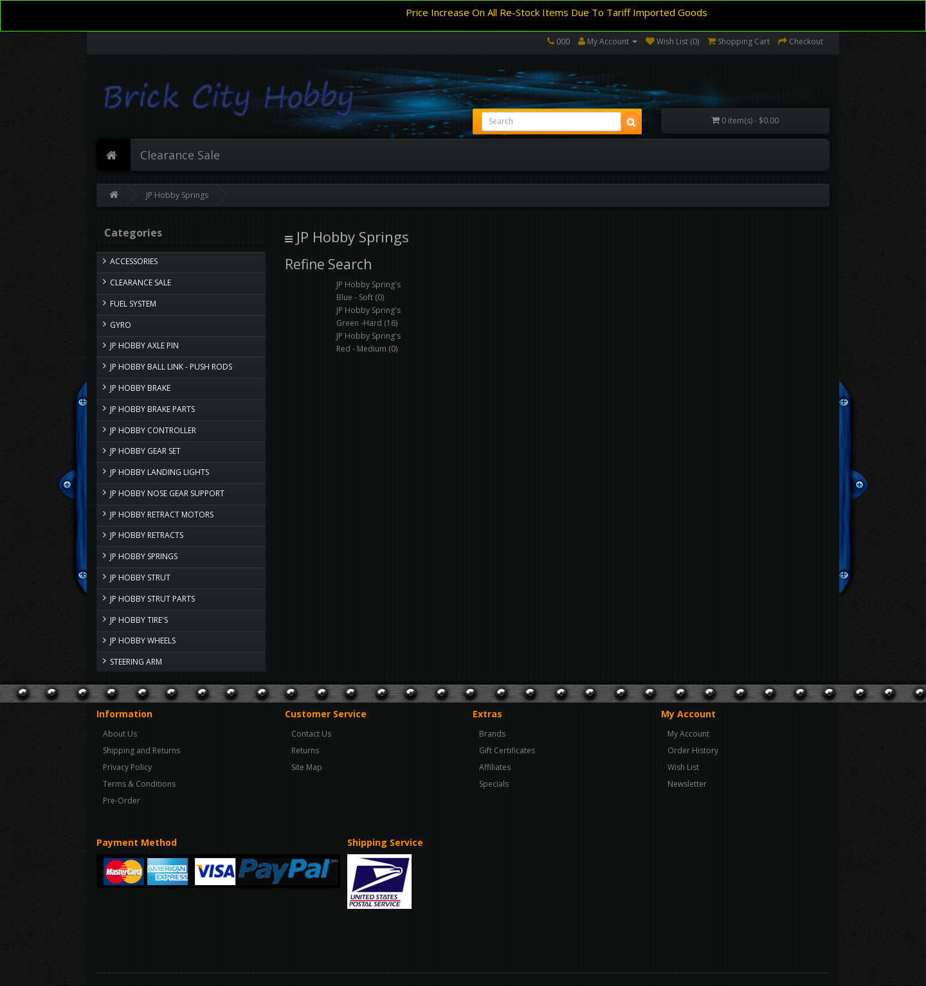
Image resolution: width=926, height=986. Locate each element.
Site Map (306, 767)
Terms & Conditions (139, 783)
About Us (120, 733)
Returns (305, 750)
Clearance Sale (180, 155)
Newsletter (687, 783)
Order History (692, 750)
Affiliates (495, 767)
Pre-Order (121, 800)
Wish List (683, 767)
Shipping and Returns (141, 750)
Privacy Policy (127, 767)
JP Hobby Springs (177, 195)
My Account (688, 733)
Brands (492, 733)
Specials (494, 783)
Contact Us (311, 733)
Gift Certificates (507, 750)
